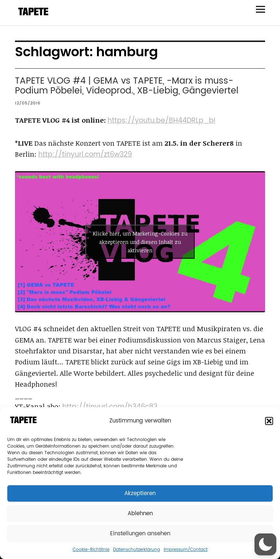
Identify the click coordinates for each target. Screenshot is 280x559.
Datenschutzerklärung (136, 549)
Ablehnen (140, 513)
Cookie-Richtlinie (91, 549)
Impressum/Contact (185, 549)
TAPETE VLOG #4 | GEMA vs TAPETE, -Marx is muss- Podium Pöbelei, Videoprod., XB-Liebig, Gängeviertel (126, 86)
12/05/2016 (27, 103)
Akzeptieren (140, 493)
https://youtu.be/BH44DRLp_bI (161, 120)
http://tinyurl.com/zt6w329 (85, 154)
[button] (269, 421)
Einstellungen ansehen (140, 533)
